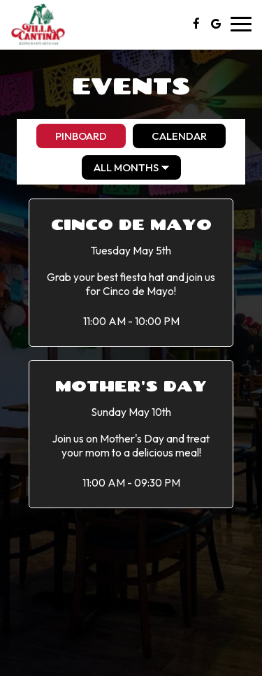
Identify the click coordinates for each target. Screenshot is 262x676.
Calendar (170, 136)
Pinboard (71, 136)
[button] (131, 272)
